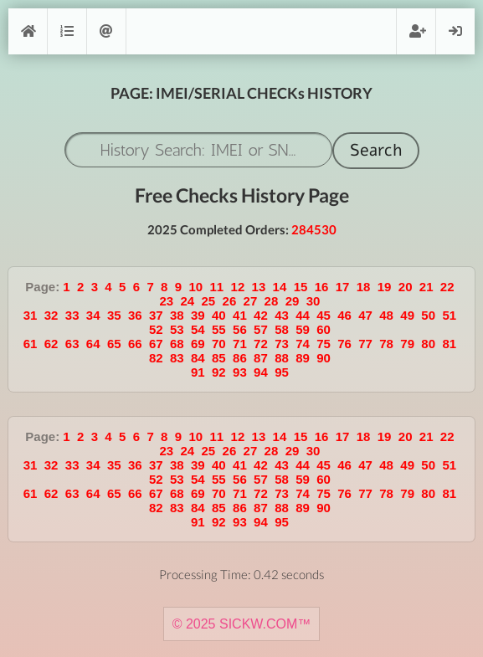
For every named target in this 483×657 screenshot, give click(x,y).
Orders (67, 31)
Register (416, 31)
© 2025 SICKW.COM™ (241, 624)
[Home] (28, 31)
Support (106, 31)
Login (455, 31)
